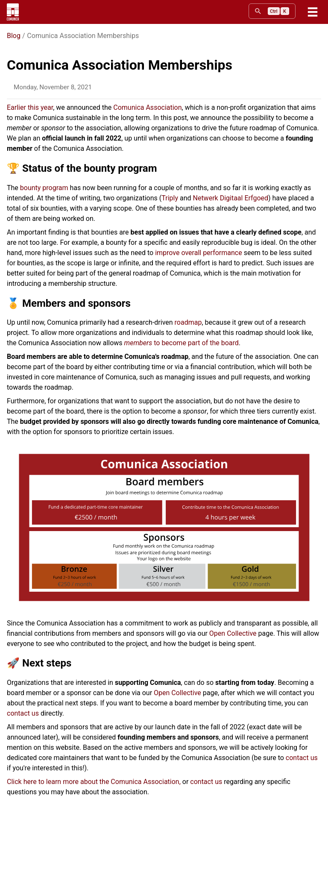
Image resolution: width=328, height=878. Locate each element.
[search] (272, 11)
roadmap (188, 322)
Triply (169, 198)
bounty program (44, 188)
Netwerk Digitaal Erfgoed (230, 198)
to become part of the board (181, 343)
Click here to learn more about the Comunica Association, (94, 782)
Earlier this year (30, 107)
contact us (23, 713)
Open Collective (233, 633)
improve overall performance (198, 253)
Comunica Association (147, 107)
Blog (13, 36)
